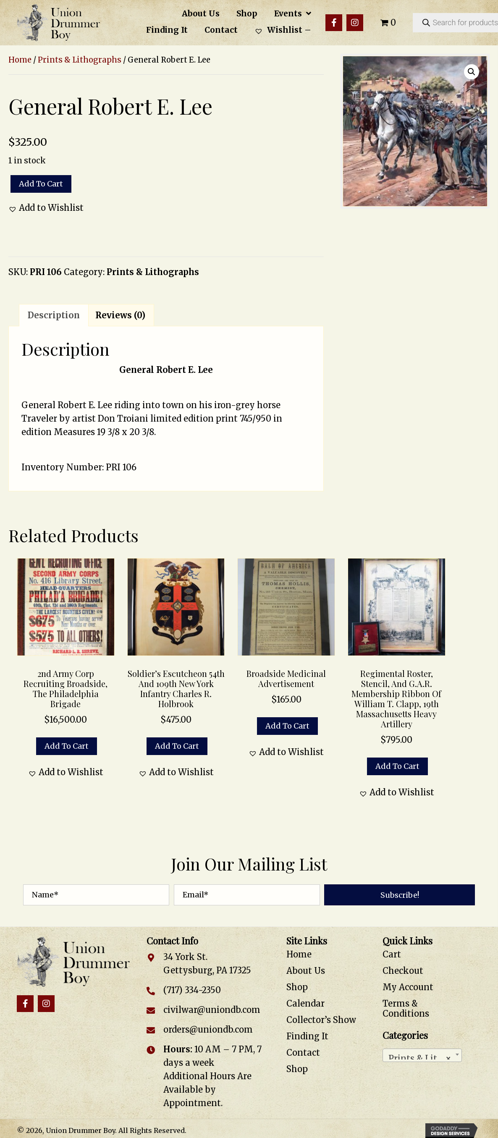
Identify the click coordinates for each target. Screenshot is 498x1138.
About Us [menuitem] (305, 970)
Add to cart (41, 184)
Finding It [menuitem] (307, 1036)
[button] (333, 22)
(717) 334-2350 (192, 990)
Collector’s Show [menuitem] (321, 1020)
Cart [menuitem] (392, 954)
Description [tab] (54, 315)
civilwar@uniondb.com (211, 1009)
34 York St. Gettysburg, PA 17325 (207, 963)
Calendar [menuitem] (305, 1003)
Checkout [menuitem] (403, 970)
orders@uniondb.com (208, 1029)
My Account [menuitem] (408, 987)
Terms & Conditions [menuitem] (406, 1008)
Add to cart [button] (67, 746)
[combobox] (422, 1055)
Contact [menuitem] (303, 1052)
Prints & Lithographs (79, 60)
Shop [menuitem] (297, 987)
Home (19, 60)
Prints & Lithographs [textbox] (423, 1056)
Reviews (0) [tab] (120, 315)
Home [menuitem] (299, 954)
